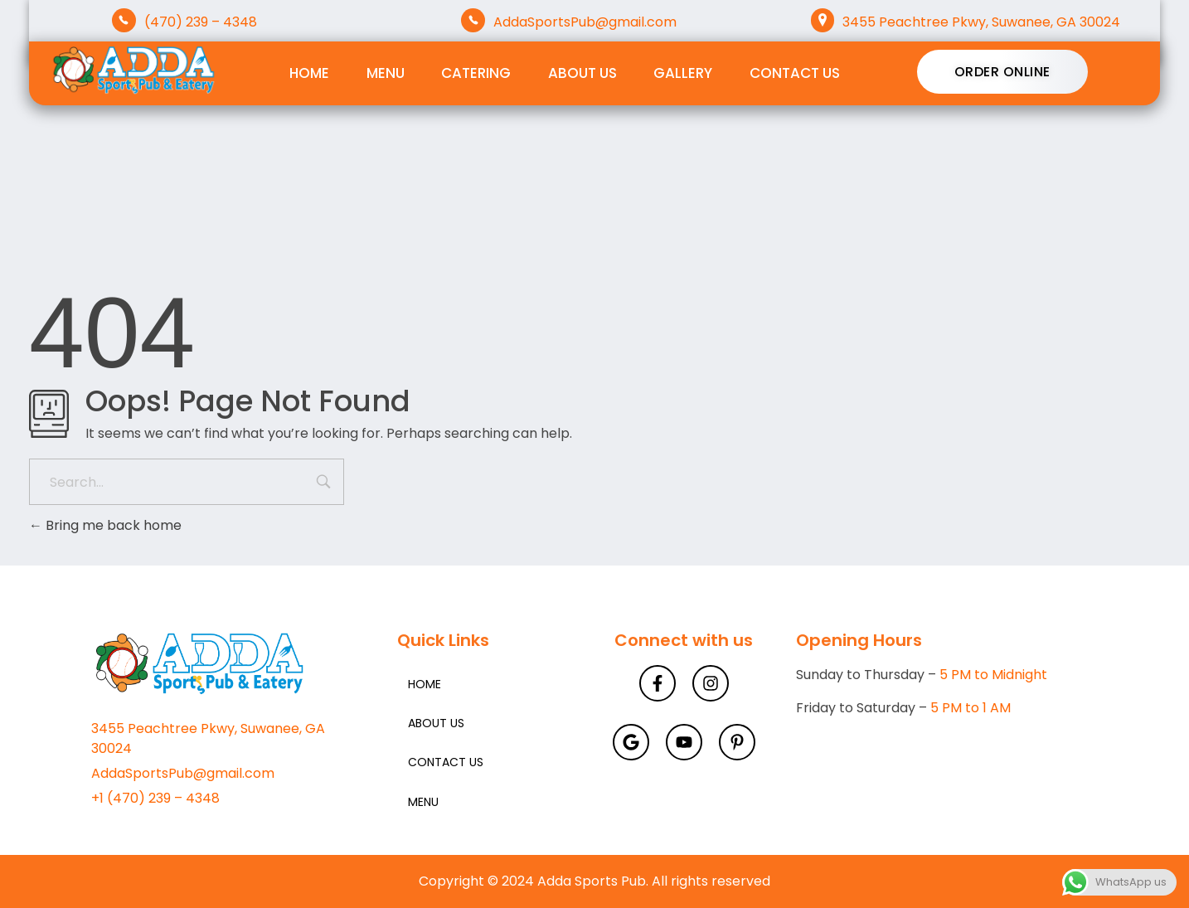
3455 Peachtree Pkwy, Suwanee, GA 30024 (981, 22)
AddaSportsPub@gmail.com (585, 22)
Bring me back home (105, 525)
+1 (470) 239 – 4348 (155, 798)
